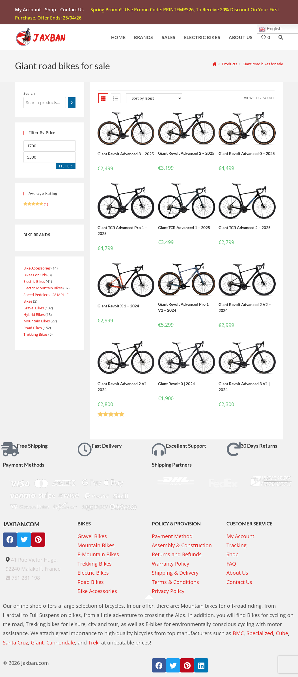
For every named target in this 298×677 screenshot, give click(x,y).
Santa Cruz (15, 643)
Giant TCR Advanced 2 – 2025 (245, 229)
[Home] (214, 65)
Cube (282, 634)
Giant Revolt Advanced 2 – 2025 (186, 154)
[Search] (72, 103)
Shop (50, 10)
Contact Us (72, 10)
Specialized (260, 634)
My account (28, 10)
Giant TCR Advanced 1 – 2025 (184, 228)
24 (264, 99)
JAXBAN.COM (21, 525)
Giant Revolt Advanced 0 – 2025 (247, 154)
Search (29, 94)
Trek (93, 643)
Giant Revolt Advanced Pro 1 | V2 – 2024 (184, 308)
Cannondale (60, 643)
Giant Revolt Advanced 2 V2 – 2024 (245, 308)
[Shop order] (154, 99)
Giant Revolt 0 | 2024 (176, 385)
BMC (238, 634)
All (272, 99)
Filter (65, 167)
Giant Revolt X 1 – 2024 (118, 307)
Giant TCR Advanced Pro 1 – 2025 (122, 231)
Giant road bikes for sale (263, 65)
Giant (37, 643)
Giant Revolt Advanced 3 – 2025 (126, 154)
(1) (35, 205)
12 (257, 99)
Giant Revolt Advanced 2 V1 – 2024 (124, 388)
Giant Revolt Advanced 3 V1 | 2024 (244, 388)
